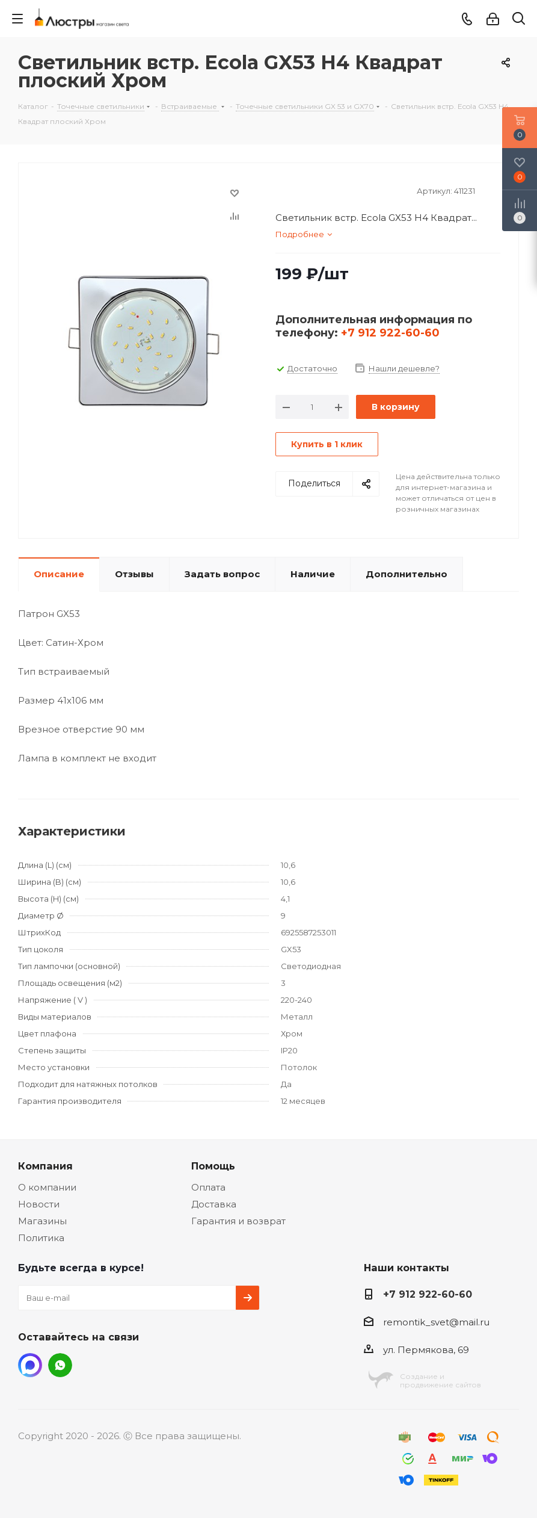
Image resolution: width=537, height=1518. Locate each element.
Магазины (42, 1221)
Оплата (208, 1187)
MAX (30, 1365)
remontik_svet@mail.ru (436, 1322)
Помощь (213, 1166)
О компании (47, 1187)
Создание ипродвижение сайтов (440, 1380)
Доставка (213, 1204)
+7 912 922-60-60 (390, 332)
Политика (41, 1238)
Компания (45, 1166)
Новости (39, 1204)
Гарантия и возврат (238, 1221)
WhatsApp (60, 1365)
